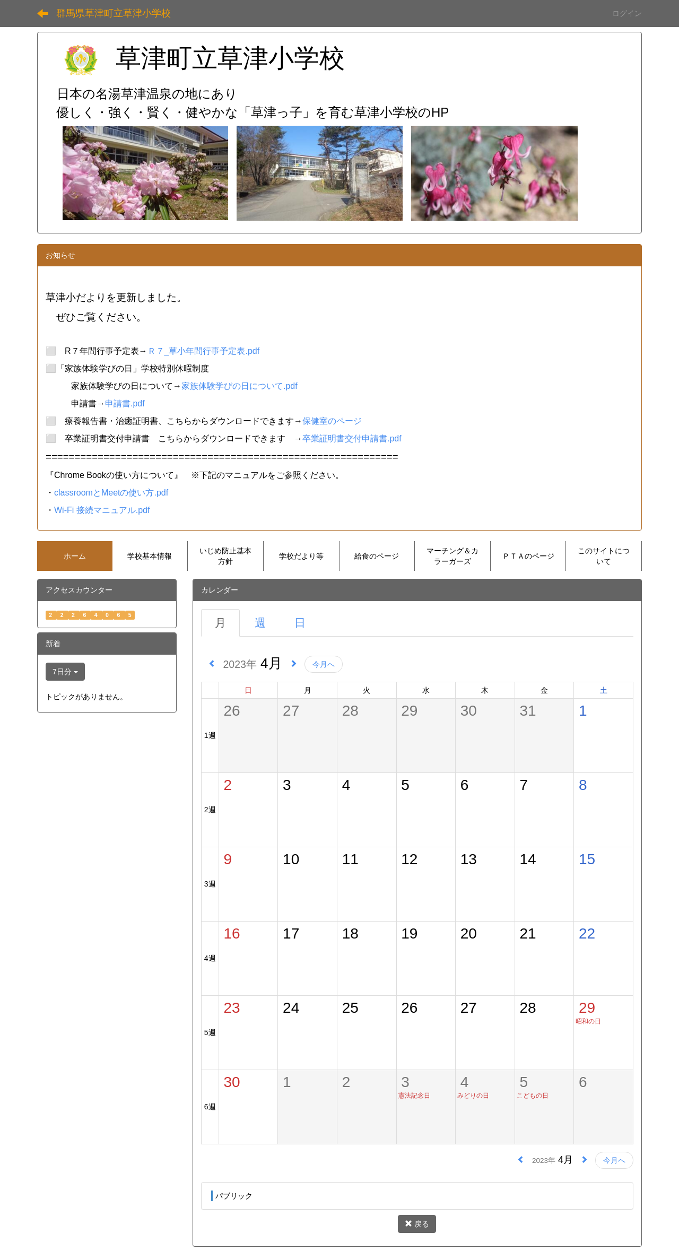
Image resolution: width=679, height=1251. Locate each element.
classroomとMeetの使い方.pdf (111, 492)
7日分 (65, 671)
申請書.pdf (125, 403)
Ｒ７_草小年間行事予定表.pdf (203, 350)
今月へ (323, 664)
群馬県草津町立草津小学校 (113, 13)
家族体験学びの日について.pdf (239, 385)
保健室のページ (332, 420)
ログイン (627, 13)
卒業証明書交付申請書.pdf (352, 438)
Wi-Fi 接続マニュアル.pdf (102, 510)
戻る (417, 1224)
